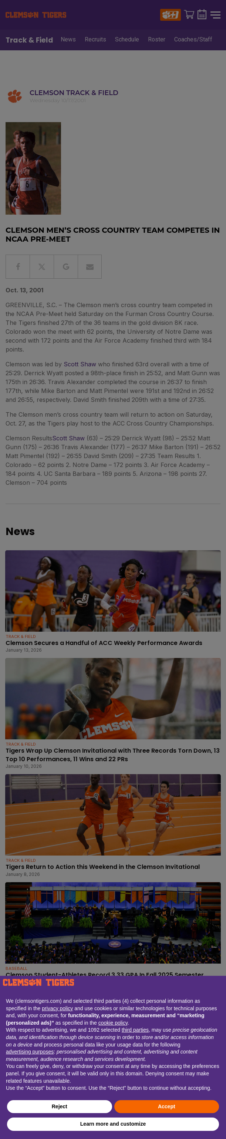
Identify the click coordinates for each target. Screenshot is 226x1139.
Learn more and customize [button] (113, 1124)
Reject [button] (59, 1106)
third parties (135, 1030)
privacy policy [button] (57, 1008)
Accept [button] (166, 1106)
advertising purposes (30, 1052)
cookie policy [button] (113, 1023)
